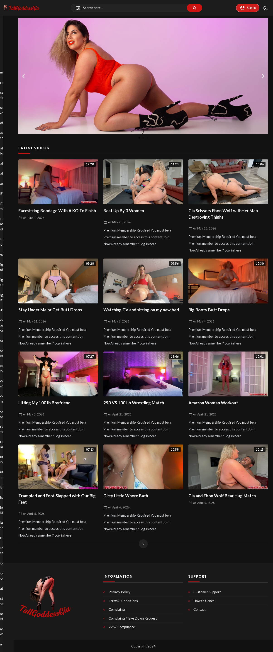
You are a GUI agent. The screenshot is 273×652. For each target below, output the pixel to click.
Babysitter (11, 123)
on (33, 225)
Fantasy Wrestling (11, 631)
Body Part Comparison (11, 325)
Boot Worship (11, 383)
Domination (11, 563)
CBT (11, 487)
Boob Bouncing (11, 353)
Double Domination (11, 575)
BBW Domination (11, 206)
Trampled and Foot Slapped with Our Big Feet (57, 510)
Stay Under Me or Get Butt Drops (54, 312)
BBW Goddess (11, 241)
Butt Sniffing (11, 474)
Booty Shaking (11, 398)
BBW (11, 193)
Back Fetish (11, 135)
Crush (11, 538)
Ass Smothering (11, 95)
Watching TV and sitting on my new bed (141, 315)
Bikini (11, 310)
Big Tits (11, 297)
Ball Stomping (11, 150)
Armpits (11, 82)
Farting (11, 644)
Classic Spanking (11, 525)
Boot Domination (11, 368)
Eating (11, 588)
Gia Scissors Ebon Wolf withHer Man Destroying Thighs (227, 214)
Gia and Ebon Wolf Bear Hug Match (226, 507)
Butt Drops (11, 459)
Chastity (11, 497)
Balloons (11, 173)
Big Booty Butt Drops (211, 312)
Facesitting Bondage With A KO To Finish (55, 214)
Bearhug (11, 254)
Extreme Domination (11, 601)
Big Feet (11, 282)
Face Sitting (11, 616)
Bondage (11, 340)
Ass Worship (11, 110)
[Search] (136, 8)
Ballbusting (11, 163)
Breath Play (11, 444)
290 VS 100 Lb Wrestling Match (137, 413)
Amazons (11, 72)
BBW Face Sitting (11, 224)
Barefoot (11, 183)
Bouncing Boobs (11, 413)
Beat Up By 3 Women (126, 211)
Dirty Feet (11, 550)
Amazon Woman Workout (216, 413)
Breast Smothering (11, 429)
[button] (23, 76)
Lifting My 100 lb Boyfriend (47, 413)
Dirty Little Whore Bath (129, 507)
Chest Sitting (11, 510)
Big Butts (11, 267)
